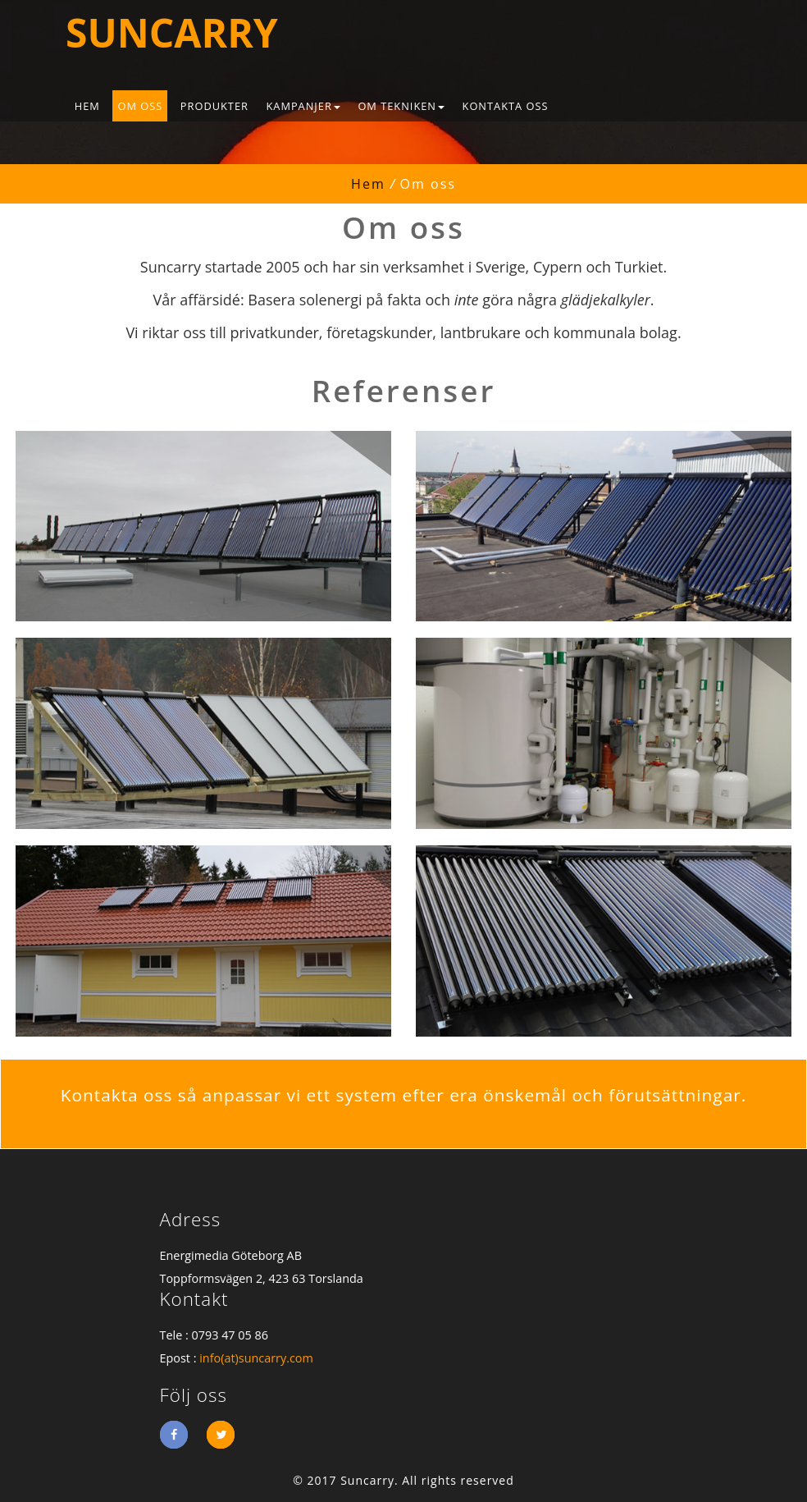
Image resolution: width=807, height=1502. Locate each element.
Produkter (214, 105)
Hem (87, 105)
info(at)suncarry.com (256, 1358)
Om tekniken (401, 105)
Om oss (139, 105)
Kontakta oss (506, 105)
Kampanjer (303, 105)
